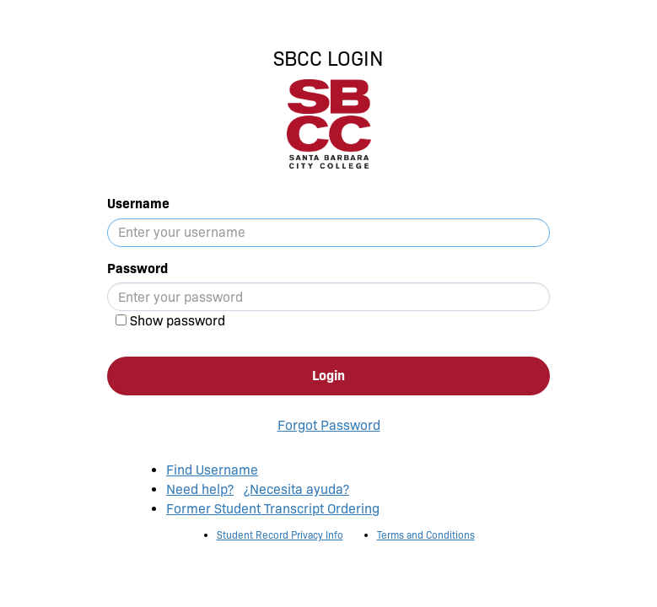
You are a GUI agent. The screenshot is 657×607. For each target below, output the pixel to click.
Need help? (200, 489)
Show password (177, 321)
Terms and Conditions (426, 535)
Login (328, 376)
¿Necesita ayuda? (296, 489)
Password (137, 269)
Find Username (212, 470)
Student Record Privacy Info (280, 535)
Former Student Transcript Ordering (273, 509)
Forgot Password (328, 425)
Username (138, 204)
